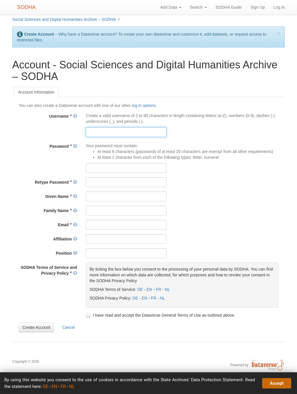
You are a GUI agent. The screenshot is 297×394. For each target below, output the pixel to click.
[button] (36, 327)
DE (140, 289)
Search (198, 7)
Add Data (170, 7)
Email (67, 224)
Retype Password (56, 182)
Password (63, 146)
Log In (279, 7)
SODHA (26, 7)
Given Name (61, 196)
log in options (144, 105)
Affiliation (65, 239)
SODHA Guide (228, 7)
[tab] (36, 92)
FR (158, 289)
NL (167, 289)
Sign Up (257, 7)
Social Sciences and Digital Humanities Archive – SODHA (64, 19)
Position (66, 253)
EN (149, 289)
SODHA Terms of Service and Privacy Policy (49, 270)
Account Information (36, 92)
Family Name (60, 210)
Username (63, 116)
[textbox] (126, 132)
